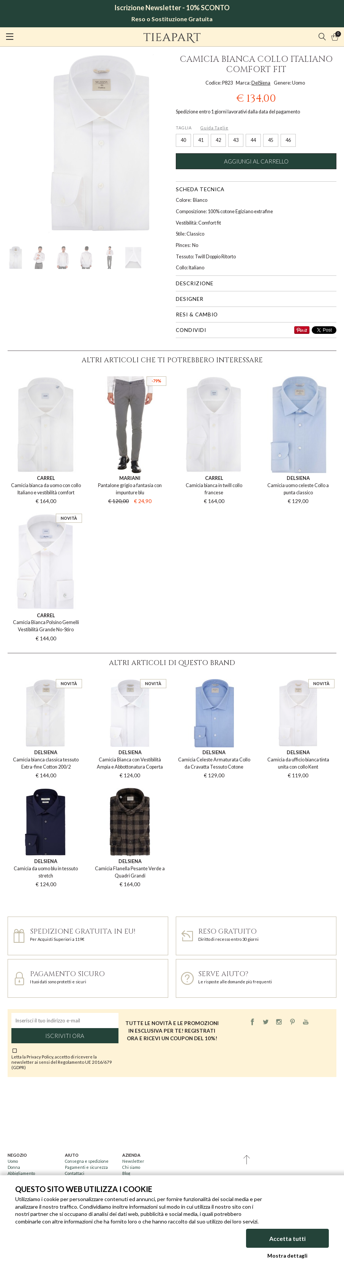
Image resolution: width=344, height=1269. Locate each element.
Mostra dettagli (287, 1256)
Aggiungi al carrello (256, 161)
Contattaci (74, 1173)
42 (218, 140)
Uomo (13, 1161)
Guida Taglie (214, 127)
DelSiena (260, 83)
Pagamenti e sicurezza (86, 1167)
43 (235, 140)
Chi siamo (131, 1167)
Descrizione (194, 283)
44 (253, 140)
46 (288, 140)
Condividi (191, 330)
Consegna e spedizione (87, 1161)
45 (270, 140)
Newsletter (133, 1161)
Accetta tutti (287, 1238)
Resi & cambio (197, 314)
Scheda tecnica (200, 189)
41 (201, 140)
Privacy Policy (40, 1056)
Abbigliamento (21, 1173)
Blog (126, 1173)
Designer (190, 299)
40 (183, 140)
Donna (14, 1167)
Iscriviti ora (64, 1035)
